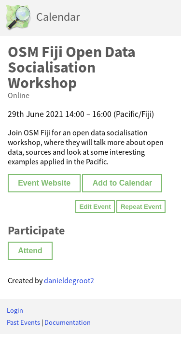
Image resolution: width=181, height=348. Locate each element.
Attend (30, 250)
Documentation (67, 322)
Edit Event (95, 206)
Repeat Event (141, 206)
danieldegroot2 (69, 280)
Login (15, 310)
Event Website (44, 183)
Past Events (23, 322)
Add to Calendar (123, 183)
